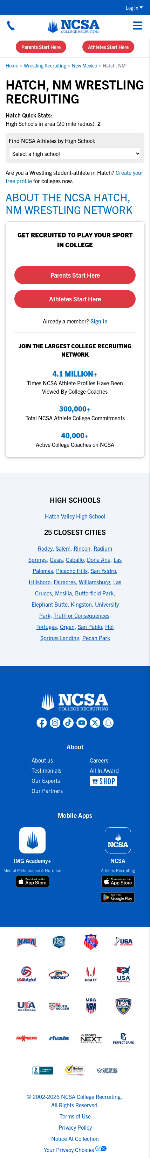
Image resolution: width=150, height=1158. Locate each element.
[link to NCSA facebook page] (41, 722)
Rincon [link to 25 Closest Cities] (82, 548)
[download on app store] (32, 881)
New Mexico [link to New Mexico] (84, 65)
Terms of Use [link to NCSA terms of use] (75, 1116)
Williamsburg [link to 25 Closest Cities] (94, 581)
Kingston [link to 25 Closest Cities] (81, 604)
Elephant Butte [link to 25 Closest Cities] (50, 604)
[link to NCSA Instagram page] (55, 722)
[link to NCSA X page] (95, 722)
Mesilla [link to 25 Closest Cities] (63, 592)
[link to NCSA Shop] (104, 781)
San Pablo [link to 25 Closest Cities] (90, 626)
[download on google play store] (117, 897)
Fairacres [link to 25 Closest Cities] (65, 581)
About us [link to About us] (42, 760)
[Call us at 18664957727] (11, 25)
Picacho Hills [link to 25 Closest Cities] (72, 570)
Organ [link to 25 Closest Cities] (67, 626)
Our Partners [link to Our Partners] (47, 790)
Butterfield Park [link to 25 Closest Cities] (94, 592)
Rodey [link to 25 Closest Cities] (45, 548)
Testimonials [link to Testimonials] (46, 770)
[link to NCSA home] (75, 701)
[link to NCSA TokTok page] (68, 722)
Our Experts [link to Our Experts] (46, 780)
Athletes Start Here (108, 47)
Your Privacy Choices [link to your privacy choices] (69, 1149)
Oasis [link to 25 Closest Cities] (56, 559)
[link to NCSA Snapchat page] (108, 722)
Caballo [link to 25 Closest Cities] (75, 559)
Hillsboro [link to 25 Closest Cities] (39, 581)
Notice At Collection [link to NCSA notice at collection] (75, 1138)
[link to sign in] (99, 321)
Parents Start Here (41, 47)
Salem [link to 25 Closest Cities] (63, 548)
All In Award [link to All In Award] (104, 770)
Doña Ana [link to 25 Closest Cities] (98, 559)
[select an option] (75, 153)
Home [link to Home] (12, 65)
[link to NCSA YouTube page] (81, 722)
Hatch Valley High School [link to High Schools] (75, 516)
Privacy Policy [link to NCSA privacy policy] (75, 1127)
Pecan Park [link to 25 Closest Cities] (96, 637)
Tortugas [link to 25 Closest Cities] (46, 626)
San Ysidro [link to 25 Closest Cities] (103, 570)
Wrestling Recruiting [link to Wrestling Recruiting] (45, 65)
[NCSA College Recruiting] (73, 25)
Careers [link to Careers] (99, 760)
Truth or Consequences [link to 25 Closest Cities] (81, 615)
